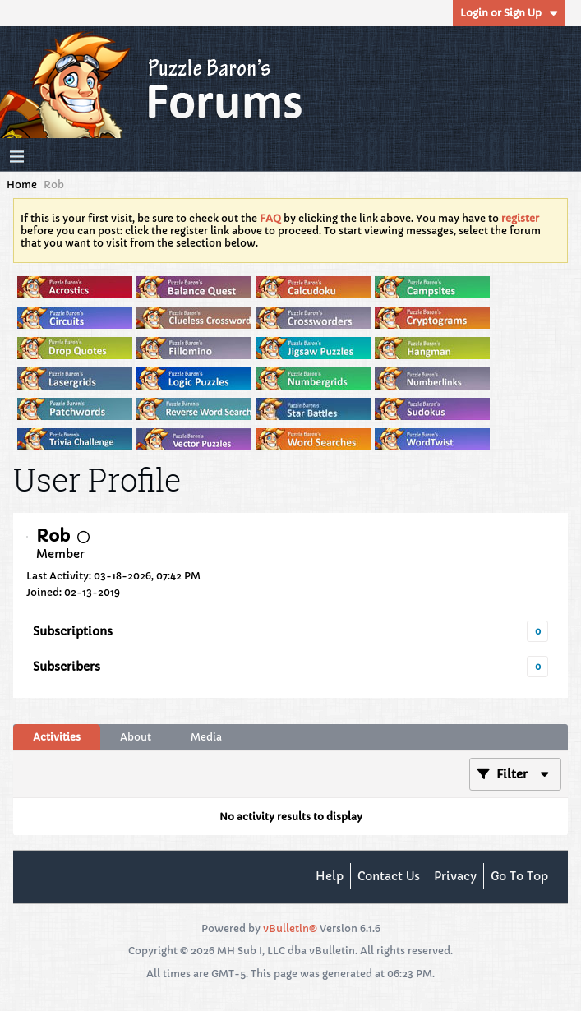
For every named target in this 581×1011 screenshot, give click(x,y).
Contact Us (388, 876)
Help (330, 876)
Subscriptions (73, 631)
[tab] (56, 737)
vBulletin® (290, 928)
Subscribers (66, 666)
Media (206, 737)
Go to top (519, 876)
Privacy (455, 876)
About (135, 737)
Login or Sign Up (509, 13)
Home (22, 184)
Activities (57, 737)
